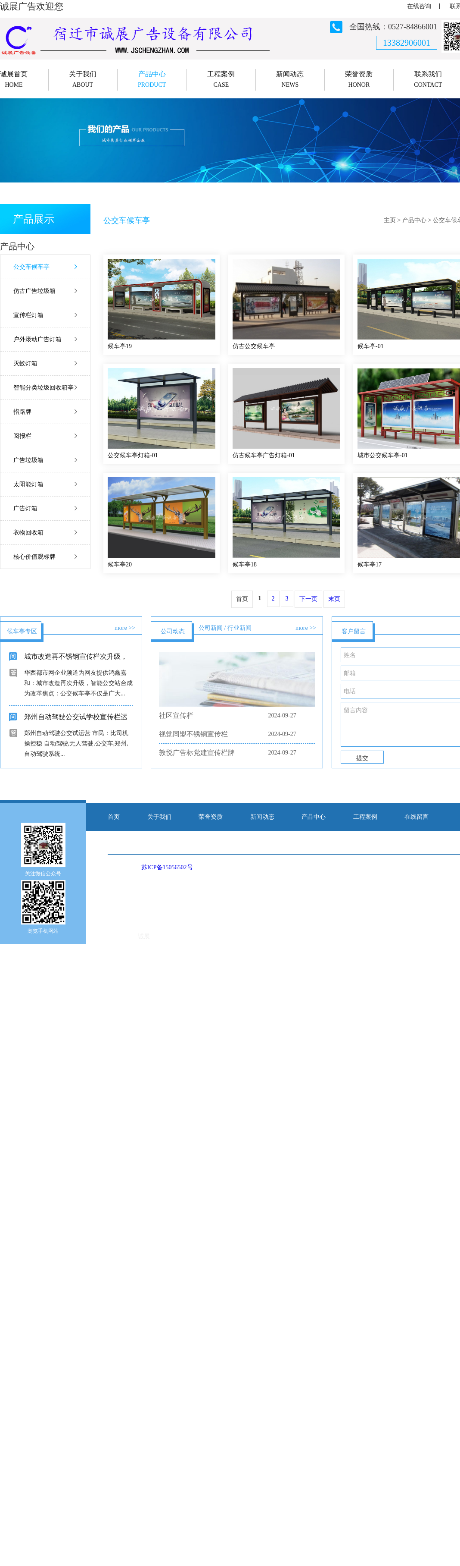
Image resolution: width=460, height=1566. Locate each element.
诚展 (144, 936)
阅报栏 (22, 436)
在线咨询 (419, 6)
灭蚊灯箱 (25, 363)
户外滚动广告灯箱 (37, 339)
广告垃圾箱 (28, 460)
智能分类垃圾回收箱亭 (43, 387)
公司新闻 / (212, 628)
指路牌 (22, 412)
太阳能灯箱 (28, 484)
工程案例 (365, 817)
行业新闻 (239, 628)
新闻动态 (262, 817)
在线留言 (416, 817)
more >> (125, 628)
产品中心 (414, 220)
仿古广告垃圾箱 (34, 291)
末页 (334, 599)
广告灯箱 (25, 508)
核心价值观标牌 (34, 556)
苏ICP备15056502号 (167, 867)
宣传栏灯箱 (28, 315)
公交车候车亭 (31, 267)
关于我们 (159, 817)
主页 (390, 220)
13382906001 (406, 42)
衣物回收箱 (28, 532)
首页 (114, 817)
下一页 (308, 599)
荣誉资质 (211, 817)
